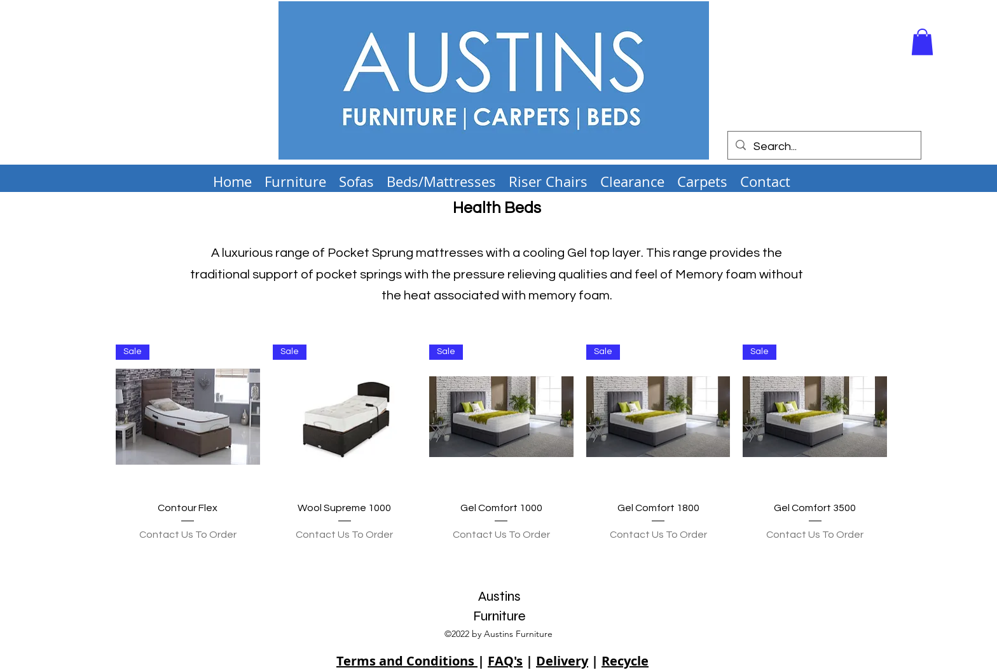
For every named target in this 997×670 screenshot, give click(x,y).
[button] (922, 42)
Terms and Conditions (407, 660)
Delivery (562, 660)
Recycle (625, 660)
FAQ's (505, 660)
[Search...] (823, 147)
